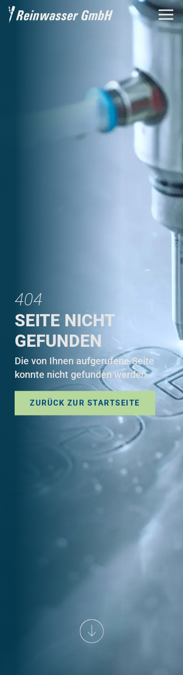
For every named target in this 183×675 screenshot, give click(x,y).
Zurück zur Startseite (85, 402)
